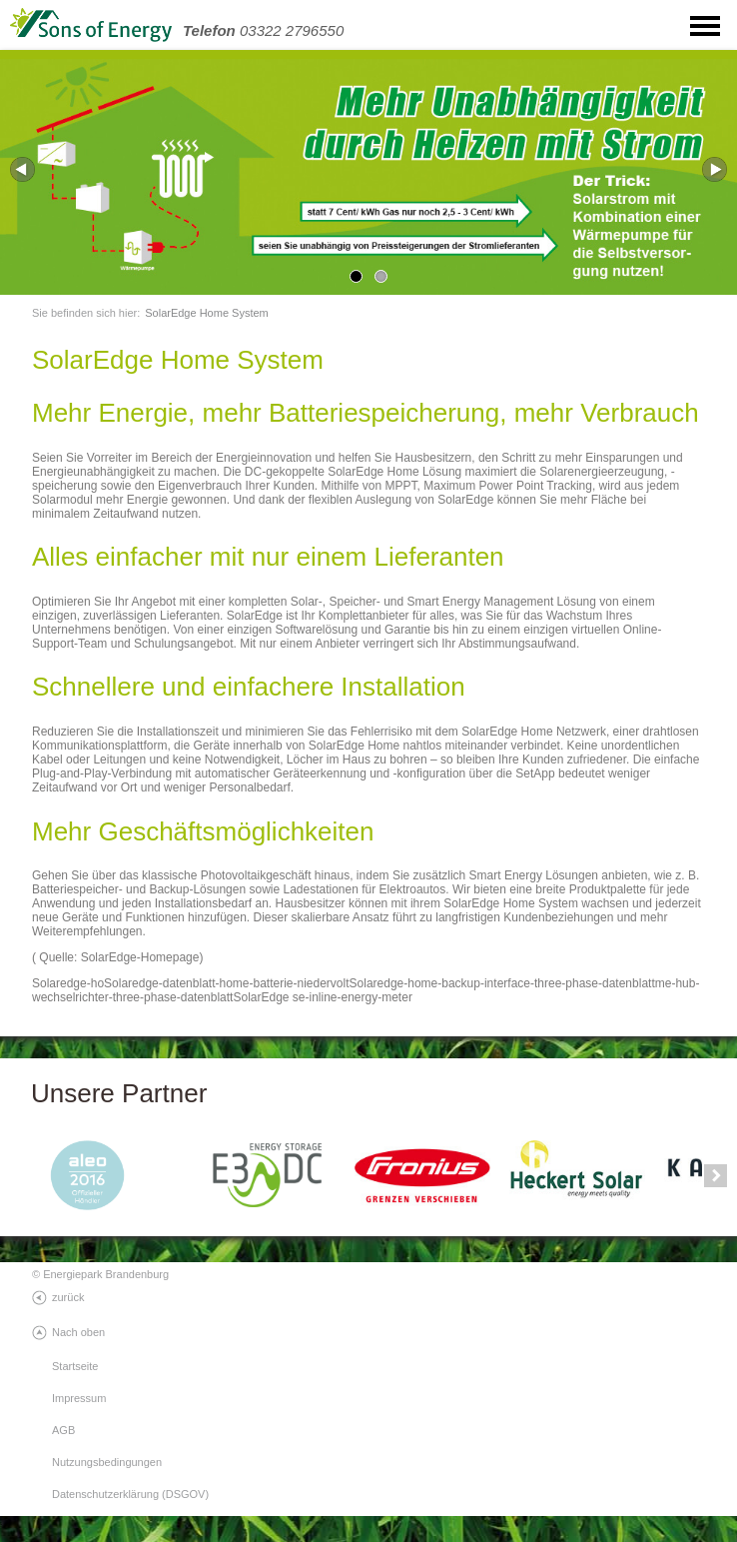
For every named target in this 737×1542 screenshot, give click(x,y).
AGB (63, 1430)
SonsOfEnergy (110, 25)
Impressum (79, 1398)
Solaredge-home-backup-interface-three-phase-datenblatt (502, 983)
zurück (68, 1297)
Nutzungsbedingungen (107, 1462)
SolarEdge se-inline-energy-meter (322, 997)
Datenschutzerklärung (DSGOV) (130, 1494)
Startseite (75, 1366)
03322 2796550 (263, 30)
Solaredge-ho (68, 983)
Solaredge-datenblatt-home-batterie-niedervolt (226, 983)
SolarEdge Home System (207, 313)
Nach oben (78, 1332)
